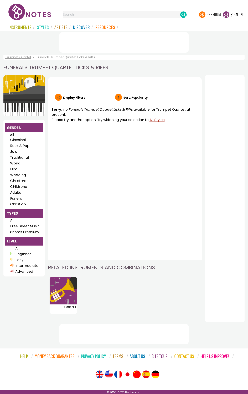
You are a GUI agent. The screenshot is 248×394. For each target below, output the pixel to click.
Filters (74, 98)
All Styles (157, 119)
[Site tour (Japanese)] (127, 374)
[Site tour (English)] (99, 374)
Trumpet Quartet (18, 57)
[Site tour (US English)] (109, 374)
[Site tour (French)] (118, 374)
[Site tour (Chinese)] (136, 374)
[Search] (183, 14)
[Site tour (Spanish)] (146, 374)
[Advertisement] (124, 41)
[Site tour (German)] (155, 374)
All (12, 134)
